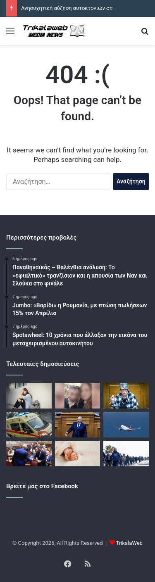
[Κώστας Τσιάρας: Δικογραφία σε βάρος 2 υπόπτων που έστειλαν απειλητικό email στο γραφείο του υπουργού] (77, 424)
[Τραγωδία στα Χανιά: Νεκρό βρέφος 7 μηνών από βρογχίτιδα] (77, 453)
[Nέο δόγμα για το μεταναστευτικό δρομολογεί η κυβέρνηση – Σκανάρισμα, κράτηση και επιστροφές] (126, 453)
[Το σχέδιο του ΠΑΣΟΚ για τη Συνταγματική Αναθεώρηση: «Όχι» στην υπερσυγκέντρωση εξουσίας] (29, 453)
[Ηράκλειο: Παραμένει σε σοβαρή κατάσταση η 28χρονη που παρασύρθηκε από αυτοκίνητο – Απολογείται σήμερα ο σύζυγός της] (77, 396)
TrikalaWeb (129, 543)
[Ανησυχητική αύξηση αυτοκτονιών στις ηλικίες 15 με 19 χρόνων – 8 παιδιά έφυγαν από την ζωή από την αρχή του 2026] (29, 396)
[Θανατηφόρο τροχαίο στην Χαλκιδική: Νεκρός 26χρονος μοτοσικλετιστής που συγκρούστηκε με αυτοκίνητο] (29, 424)
